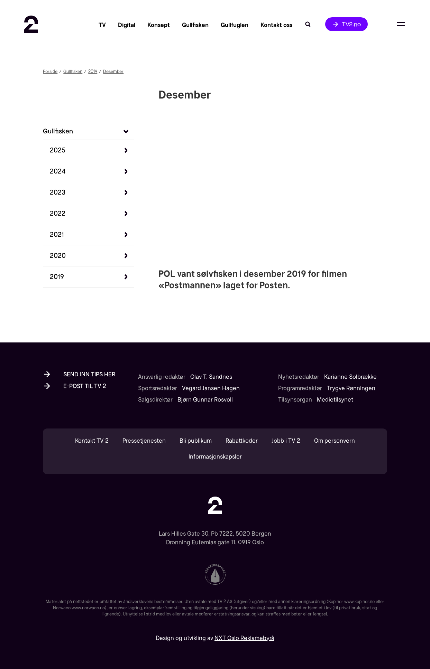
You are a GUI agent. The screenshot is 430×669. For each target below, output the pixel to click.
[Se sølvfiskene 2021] (57, 234)
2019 (92, 71)
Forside (50, 71)
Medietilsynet (335, 399)
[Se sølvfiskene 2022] (57, 213)
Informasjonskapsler (215, 456)
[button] (92, 150)
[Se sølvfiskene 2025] (57, 150)
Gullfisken (72, 71)
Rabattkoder (242, 440)
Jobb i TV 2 (286, 440)
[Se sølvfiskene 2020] (58, 256)
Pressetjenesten (144, 440)
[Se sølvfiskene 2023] (57, 192)
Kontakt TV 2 (92, 440)
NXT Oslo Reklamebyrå (244, 638)
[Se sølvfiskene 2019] (57, 277)
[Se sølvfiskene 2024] (58, 171)
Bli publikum (196, 440)
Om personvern (334, 440)
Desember (113, 71)
